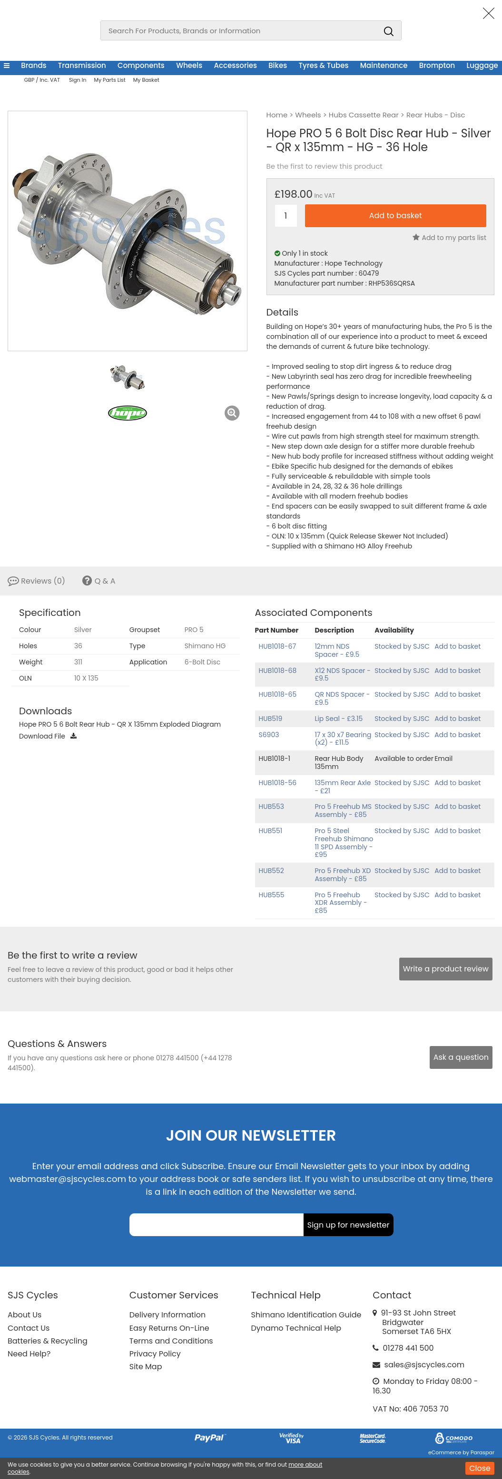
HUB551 (271, 831)
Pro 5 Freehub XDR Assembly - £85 (341, 903)
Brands (33, 65)
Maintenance (384, 65)
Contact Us (28, 1328)
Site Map (145, 1366)
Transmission (82, 65)
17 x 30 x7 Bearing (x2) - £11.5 (343, 739)
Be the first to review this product (324, 166)
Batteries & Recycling (48, 1340)
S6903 (269, 735)
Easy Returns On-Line (169, 1328)
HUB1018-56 (278, 783)
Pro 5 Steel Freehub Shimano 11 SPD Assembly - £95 (344, 842)
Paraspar (482, 1452)
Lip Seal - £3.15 (339, 718)
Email (443, 758)
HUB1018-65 (278, 694)
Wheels (189, 65)
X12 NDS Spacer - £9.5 (343, 674)
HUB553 (272, 806)
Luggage (482, 65)
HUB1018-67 (277, 646)
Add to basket (457, 646)
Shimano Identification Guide (306, 1314)
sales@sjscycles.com (424, 1364)
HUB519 (271, 718)
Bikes (277, 65)
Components (141, 65)
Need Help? (29, 1353)
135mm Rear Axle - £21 (343, 787)
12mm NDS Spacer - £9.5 (337, 650)
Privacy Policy (155, 1353)
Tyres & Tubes (323, 65)
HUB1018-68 (278, 670)
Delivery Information (167, 1314)
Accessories (235, 65)
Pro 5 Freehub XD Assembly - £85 (343, 875)
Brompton (437, 65)
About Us (24, 1314)
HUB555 (272, 895)
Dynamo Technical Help (296, 1328)
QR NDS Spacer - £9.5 (342, 698)
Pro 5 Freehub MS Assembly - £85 (343, 810)
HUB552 (271, 870)
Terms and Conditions (171, 1340)
